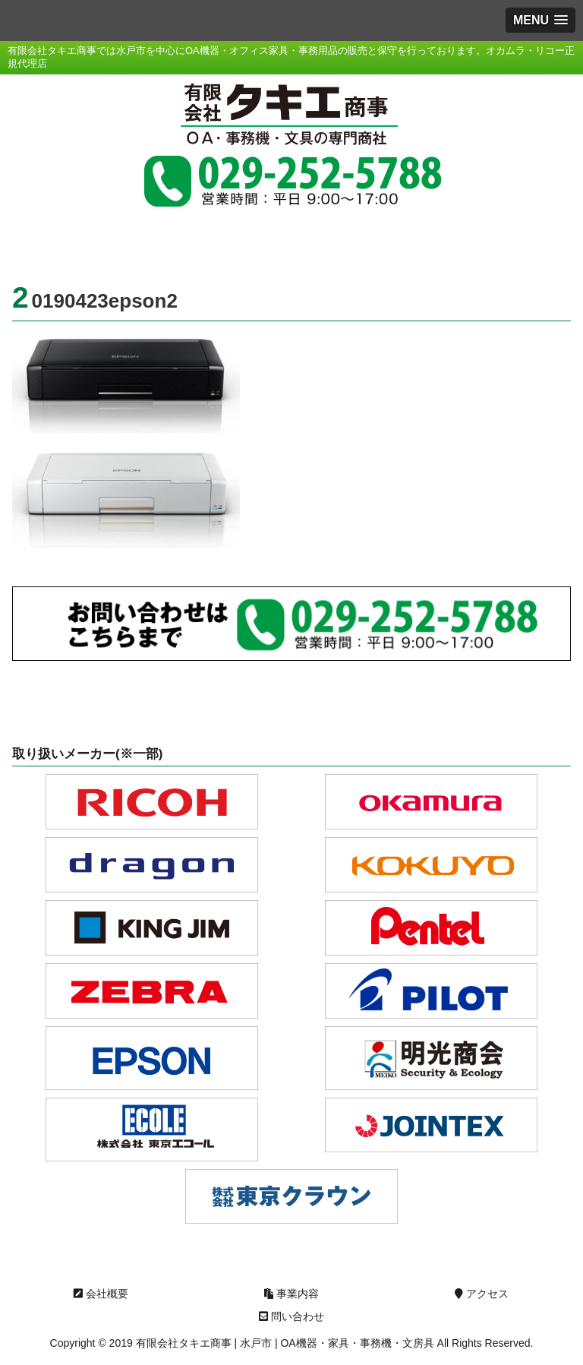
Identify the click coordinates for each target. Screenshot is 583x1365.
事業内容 (291, 1294)
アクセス (482, 1294)
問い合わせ (291, 1316)
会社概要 (101, 1294)
